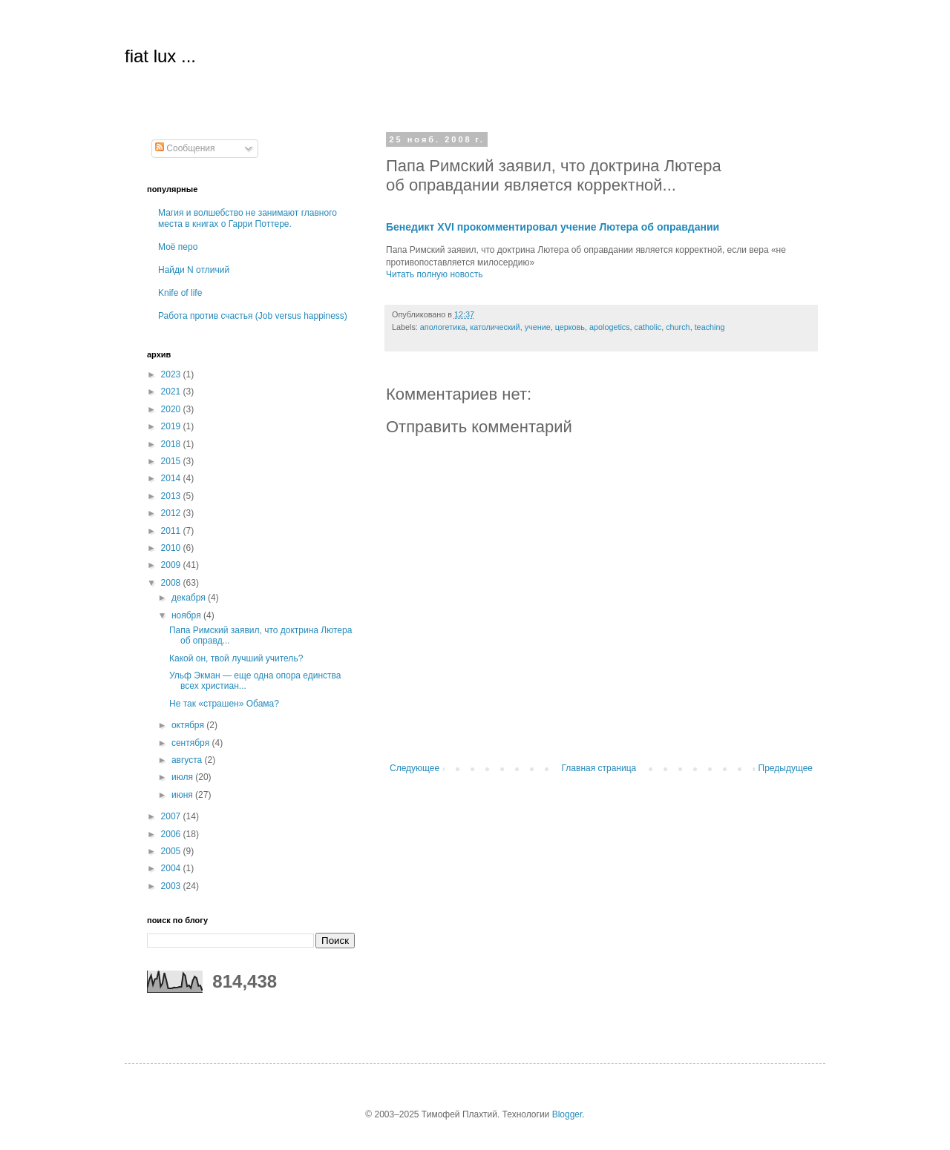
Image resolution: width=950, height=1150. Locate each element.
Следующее (414, 768)
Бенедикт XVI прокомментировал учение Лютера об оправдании (552, 227)
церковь (570, 327)
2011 (172, 531)
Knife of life (180, 293)
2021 (172, 391)
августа (188, 760)
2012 (172, 513)
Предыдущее (786, 768)
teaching (710, 327)
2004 (172, 868)
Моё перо (177, 247)
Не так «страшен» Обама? (224, 703)
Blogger (567, 1114)
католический (495, 327)
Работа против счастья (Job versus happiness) (252, 316)
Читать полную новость (434, 274)
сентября (191, 743)
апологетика (442, 327)
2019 (172, 426)
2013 (172, 496)
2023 (172, 374)
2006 (172, 834)
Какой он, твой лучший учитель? (236, 658)
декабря (189, 597)
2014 (172, 478)
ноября (187, 615)
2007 (172, 816)
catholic (648, 327)
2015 (172, 461)
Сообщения (184, 148)
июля (183, 777)
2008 (172, 583)
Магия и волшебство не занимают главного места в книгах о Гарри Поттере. (247, 218)
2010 (172, 548)
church (677, 327)
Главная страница (599, 768)
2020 (172, 409)
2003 (172, 886)
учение (538, 327)
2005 (172, 851)
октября (188, 725)
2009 (172, 565)
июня (183, 795)
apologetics (609, 327)
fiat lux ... (160, 56)
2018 (172, 444)
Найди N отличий (193, 270)
